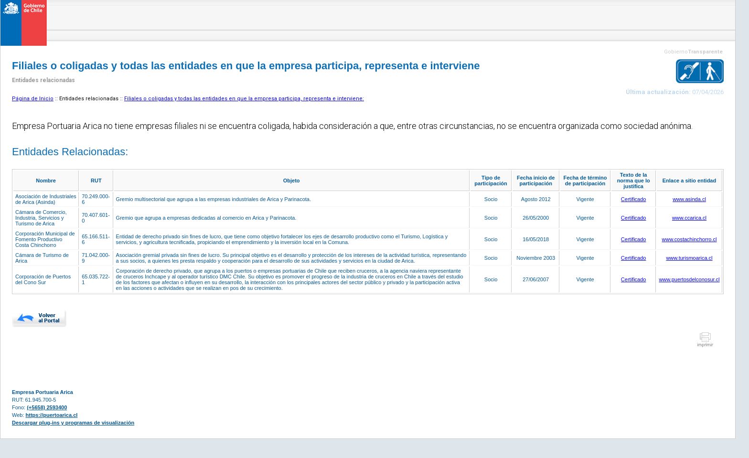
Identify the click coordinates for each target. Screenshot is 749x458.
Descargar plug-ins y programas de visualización (73, 423)
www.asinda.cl (689, 199)
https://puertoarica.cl (52, 415)
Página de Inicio (33, 99)
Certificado (633, 199)
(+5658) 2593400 (47, 407)
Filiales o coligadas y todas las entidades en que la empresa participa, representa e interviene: (244, 99)
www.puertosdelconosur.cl (689, 279)
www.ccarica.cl (689, 218)
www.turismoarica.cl (689, 258)
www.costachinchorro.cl (689, 239)
